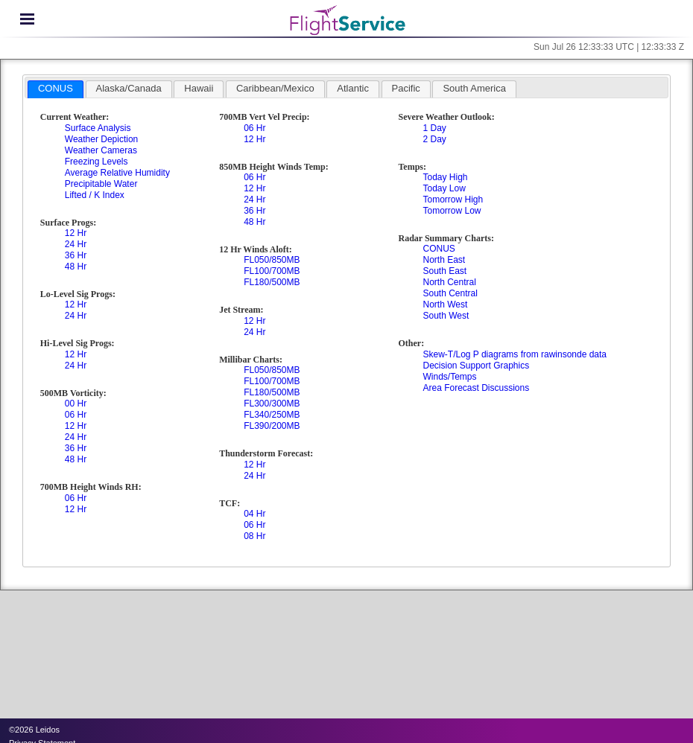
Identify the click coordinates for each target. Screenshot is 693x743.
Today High (445, 177)
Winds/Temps (449, 377)
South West (446, 315)
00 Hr (75, 403)
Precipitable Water (101, 184)
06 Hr (75, 414)
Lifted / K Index (94, 195)
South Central (450, 293)
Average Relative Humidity (117, 173)
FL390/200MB (272, 426)
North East (444, 260)
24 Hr (75, 244)
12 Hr (75, 233)
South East (444, 271)
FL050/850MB (272, 260)
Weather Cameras (101, 150)
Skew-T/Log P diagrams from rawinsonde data (515, 354)
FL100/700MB (272, 271)
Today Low (444, 188)
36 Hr (75, 255)
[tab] (55, 89)
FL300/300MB (272, 403)
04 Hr (254, 513)
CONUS (439, 248)
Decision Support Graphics (476, 365)
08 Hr (254, 536)
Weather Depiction (102, 139)
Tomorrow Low (452, 210)
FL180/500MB (272, 282)
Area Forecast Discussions (476, 388)
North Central (449, 282)
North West (445, 304)
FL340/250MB (272, 414)
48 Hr (75, 266)
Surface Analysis (98, 128)
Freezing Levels (96, 161)
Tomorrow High (453, 199)
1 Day (434, 128)
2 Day (434, 139)
